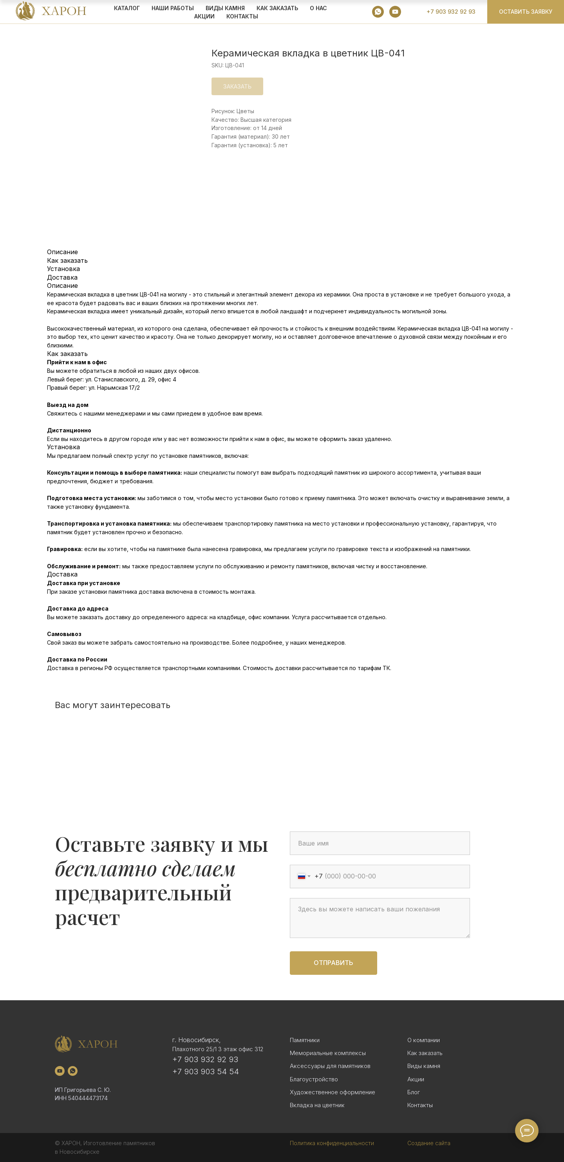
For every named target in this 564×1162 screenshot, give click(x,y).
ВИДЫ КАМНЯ (225, 8)
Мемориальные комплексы (328, 1053)
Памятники (305, 1040)
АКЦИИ (204, 16)
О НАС (318, 8)
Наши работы (173, 8)
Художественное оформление (332, 1092)
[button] (525, 11)
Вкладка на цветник (317, 1105)
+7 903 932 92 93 (205, 1059)
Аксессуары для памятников (330, 1066)
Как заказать (425, 1053)
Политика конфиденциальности (332, 1143)
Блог (413, 1092)
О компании (423, 1040)
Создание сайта (428, 1143)
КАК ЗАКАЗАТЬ (277, 8)
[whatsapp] (378, 12)
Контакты (242, 16)
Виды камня (423, 1066)
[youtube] (395, 12)
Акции (415, 1079)
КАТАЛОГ (127, 8)
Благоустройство (314, 1079)
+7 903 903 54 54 (205, 1071)
